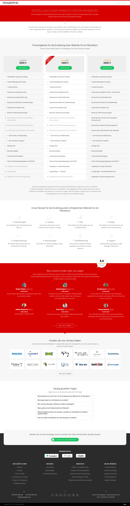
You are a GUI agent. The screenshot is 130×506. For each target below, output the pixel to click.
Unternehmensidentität (50, 474)
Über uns (19, 467)
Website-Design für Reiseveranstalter (80, 480)
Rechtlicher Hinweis (20, 483)
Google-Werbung (110, 467)
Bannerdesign (50, 470)
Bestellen (23, 68)
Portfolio (19, 470)
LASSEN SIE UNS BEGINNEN (66, 440)
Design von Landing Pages (80, 467)
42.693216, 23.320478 (107, 497)
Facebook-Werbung (110, 470)
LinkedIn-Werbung (110, 480)
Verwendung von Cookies (20, 477)
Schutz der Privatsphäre (19, 480)
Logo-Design (50, 467)
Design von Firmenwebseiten (80, 470)
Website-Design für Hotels (80, 477)
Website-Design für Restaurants (80, 474)
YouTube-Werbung (110, 477)
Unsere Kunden (19, 474)
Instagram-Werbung (110, 474)
